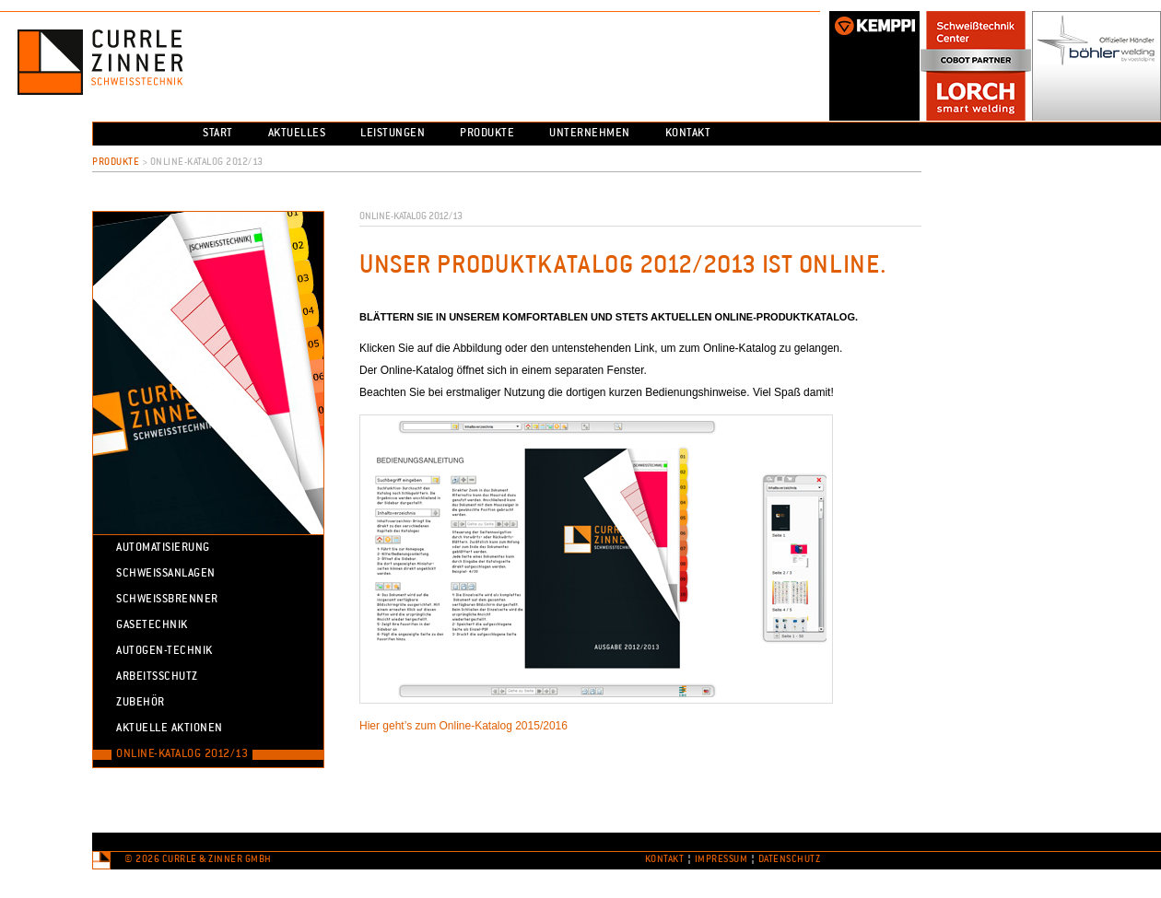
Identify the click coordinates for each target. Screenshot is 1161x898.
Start (218, 133)
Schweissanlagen (166, 573)
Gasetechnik (152, 625)
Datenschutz (789, 860)
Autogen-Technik (164, 651)
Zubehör (140, 702)
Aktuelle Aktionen (169, 728)
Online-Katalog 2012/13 (182, 754)
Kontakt (688, 133)
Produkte (487, 133)
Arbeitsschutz (157, 676)
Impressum (721, 860)
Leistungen (392, 133)
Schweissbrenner (167, 599)
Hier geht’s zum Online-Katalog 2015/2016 (463, 725)
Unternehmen (589, 133)
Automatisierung (163, 548)
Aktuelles (297, 133)
